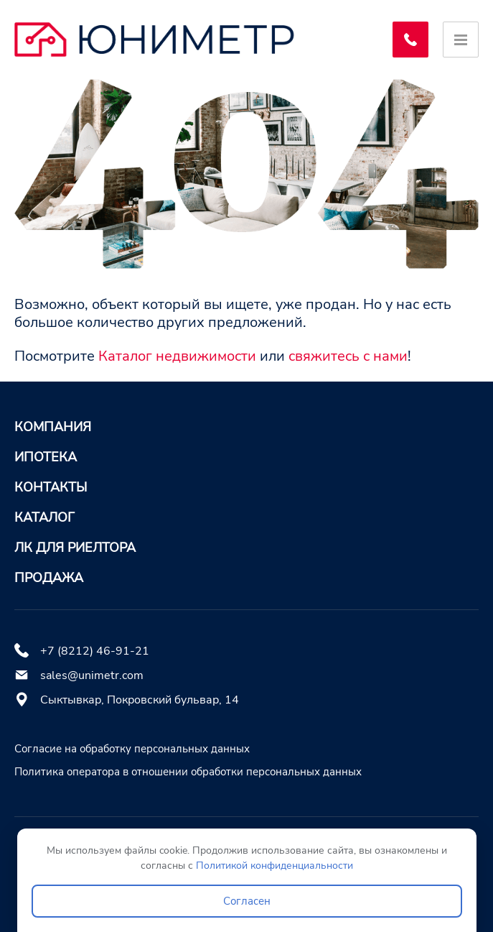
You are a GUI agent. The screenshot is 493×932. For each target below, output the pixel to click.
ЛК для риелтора (75, 547)
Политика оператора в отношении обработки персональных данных (188, 772)
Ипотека (45, 457)
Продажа (48, 577)
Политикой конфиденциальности (274, 865)
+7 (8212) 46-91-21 (94, 651)
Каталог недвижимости (177, 356)
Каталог (44, 517)
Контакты (50, 487)
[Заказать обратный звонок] (410, 39)
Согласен (247, 901)
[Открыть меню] (461, 39)
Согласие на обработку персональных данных (132, 749)
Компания (52, 426)
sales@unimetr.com (92, 675)
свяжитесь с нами (348, 356)
